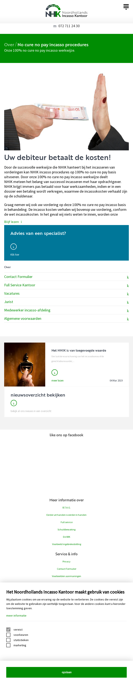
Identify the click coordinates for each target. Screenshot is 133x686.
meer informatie (16, 615)
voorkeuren (21, 635)
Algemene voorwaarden (66, 318)
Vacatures (66, 293)
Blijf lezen (13, 222)
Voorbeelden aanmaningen (66, 576)
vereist (18, 629)
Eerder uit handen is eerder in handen (66, 514)
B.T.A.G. (67, 507)
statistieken (21, 640)
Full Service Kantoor (66, 285)
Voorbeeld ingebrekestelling (66, 544)
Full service (67, 522)
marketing (20, 645)
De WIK (66, 536)
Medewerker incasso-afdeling (66, 310)
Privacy (66, 561)
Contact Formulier (66, 277)
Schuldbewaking (66, 529)
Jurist (66, 302)
